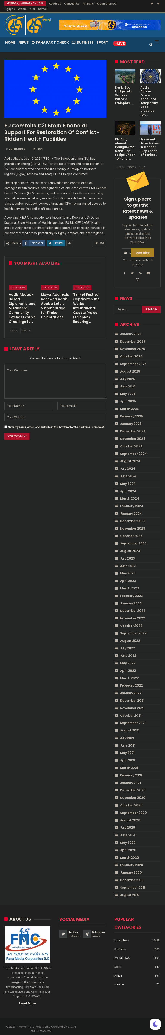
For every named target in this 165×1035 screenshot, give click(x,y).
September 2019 (133, 882)
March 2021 (129, 763)
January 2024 (131, 508)
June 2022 (128, 650)
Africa (118, 970)
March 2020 (129, 852)
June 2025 (128, 381)
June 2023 (128, 561)
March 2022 (129, 673)
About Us (55, 3)
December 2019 (132, 875)
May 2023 (127, 568)
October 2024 (131, 441)
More (101, 3)
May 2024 (128, 478)
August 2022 (130, 635)
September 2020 (133, 807)
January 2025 (131, 418)
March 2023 (129, 583)
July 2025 (127, 374)
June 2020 (128, 830)
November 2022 (132, 613)
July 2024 (127, 463)
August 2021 (129, 725)
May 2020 (128, 837)
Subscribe (143, 247)
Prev (14, 325)
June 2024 (128, 471)
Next (26, 325)
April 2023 (128, 575)
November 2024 (132, 433)
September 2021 (133, 718)
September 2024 (133, 448)
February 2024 (131, 501)
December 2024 (132, 426)
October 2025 (131, 351)
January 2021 (130, 778)
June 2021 (127, 740)
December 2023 (132, 516)
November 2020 (132, 792)
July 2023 (127, 553)
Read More (27, 998)
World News (122, 952)
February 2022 (131, 680)
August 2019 (129, 890)
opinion (119, 979)
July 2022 (127, 643)
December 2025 (132, 336)
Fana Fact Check (50, 37)
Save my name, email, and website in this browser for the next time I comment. (56, 422)
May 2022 (127, 658)
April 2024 (128, 486)
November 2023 (132, 523)
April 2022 (128, 665)
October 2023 (131, 531)
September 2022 (133, 628)
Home (10, 37)
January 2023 (131, 598)
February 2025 (131, 411)
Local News (17, 282)
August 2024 (130, 456)
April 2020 (128, 845)
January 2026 (131, 329)
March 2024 (129, 493)
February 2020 (131, 860)
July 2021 (127, 733)
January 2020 (131, 867)
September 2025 (133, 359)
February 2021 (131, 770)
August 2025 (130, 366)
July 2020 (127, 822)
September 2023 (133, 538)
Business (83, 37)
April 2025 (128, 396)
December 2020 (132, 785)
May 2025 (127, 388)
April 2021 (127, 755)
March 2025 (129, 404)
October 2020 (131, 800)
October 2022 (131, 620)
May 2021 (127, 747)
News (23, 37)
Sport (102, 37)
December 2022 (132, 605)
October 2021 (130, 710)
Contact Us (71, 3)
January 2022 (131, 688)
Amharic (88, 3)
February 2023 (131, 591)
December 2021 (132, 695)
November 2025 (132, 344)
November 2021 (132, 703)
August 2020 (130, 815)
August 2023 (130, 546)
